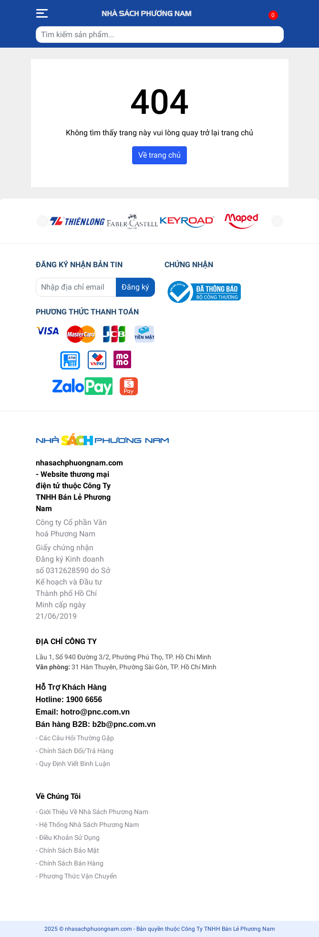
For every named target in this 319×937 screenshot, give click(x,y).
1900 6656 (84, 699)
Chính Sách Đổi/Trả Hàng (76, 751)
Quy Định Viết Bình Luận (74, 763)
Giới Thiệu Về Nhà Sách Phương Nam (93, 812)
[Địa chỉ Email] (95, 287)
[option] (77, 221)
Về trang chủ (159, 155)
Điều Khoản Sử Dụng (69, 837)
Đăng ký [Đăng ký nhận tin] (135, 287)
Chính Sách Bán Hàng (71, 863)
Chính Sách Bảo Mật (69, 850)
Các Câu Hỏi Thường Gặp (76, 738)
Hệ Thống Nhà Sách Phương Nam (89, 824)
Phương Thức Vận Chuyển (78, 876)
